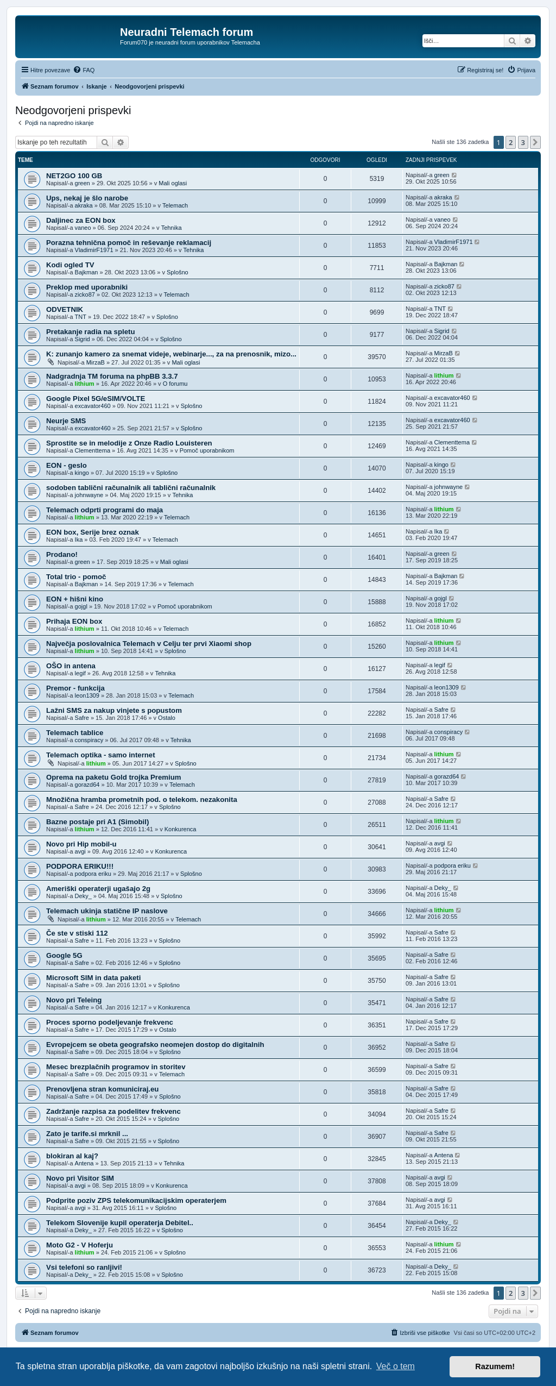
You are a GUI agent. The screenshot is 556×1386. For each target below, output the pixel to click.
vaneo (83, 227)
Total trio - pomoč (76, 577)
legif (80, 673)
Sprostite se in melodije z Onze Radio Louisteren (129, 443)
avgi (80, 851)
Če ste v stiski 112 (77, 933)
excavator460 (93, 406)
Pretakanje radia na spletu (90, 332)
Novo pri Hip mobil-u (81, 844)
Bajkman (86, 272)
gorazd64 (87, 784)
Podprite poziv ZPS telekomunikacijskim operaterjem (136, 1200)
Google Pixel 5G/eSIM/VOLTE (95, 398)
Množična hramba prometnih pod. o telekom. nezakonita (141, 799)
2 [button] (511, 142)
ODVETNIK (64, 309)
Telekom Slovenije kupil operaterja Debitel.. (119, 1223)
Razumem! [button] (495, 1366)
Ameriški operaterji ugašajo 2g (98, 889)
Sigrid (82, 339)
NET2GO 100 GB (74, 176)
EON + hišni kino (74, 599)
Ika (79, 539)
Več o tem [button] (395, 1366)
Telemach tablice (74, 733)
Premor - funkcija (75, 688)
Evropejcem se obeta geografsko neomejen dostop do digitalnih (155, 1044)
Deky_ (83, 896)
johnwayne (89, 495)
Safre (82, 717)
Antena (84, 1163)
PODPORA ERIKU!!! (79, 866)
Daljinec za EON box (81, 220)
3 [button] (523, 142)
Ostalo (166, 717)
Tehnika (171, 227)
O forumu (175, 383)
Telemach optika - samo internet (100, 755)
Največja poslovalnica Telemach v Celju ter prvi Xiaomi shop (148, 643)
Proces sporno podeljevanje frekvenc (109, 1022)
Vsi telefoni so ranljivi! (84, 1267)
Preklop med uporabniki (87, 287)
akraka (84, 205)
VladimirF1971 (94, 250)
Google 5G (64, 955)
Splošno (177, 272)
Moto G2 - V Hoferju (79, 1245)
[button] (535, 142)
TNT (80, 316)
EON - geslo (66, 465)
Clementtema (92, 450)
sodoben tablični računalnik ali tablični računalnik (131, 488)
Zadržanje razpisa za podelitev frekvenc (113, 1111)
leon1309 (87, 695)
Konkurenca (181, 829)
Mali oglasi (173, 183)
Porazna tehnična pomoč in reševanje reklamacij (128, 243)
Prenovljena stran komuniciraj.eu (102, 1089)
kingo (82, 472)
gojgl (81, 606)
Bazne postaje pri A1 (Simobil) (97, 822)
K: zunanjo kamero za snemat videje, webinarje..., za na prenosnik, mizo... (171, 354)
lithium (84, 383)
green (82, 183)
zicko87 (85, 294)
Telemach (175, 205)
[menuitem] (83, 70)
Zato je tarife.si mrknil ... (87, 1134)
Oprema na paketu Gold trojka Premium (113, 777)
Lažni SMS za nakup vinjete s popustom (114, 710)
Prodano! (62, 554)
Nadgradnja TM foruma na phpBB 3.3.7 (112, 376)
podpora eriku (93, 873)
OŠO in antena (71, 666)
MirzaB (95, 362)
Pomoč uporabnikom (207, 450)
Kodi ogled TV (70, 265)
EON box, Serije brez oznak (92, 532)
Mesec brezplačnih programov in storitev (116, 1067)
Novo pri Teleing (74, 1000)
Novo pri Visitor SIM (80, 1178)
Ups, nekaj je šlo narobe (87, 198)
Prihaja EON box (74, 621)
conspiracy (89, 740)
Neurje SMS (66, 421)
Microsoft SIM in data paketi (93, 978)
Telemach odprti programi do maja (104, 510)
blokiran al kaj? (72, 1156)
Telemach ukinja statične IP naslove (107, 911)
